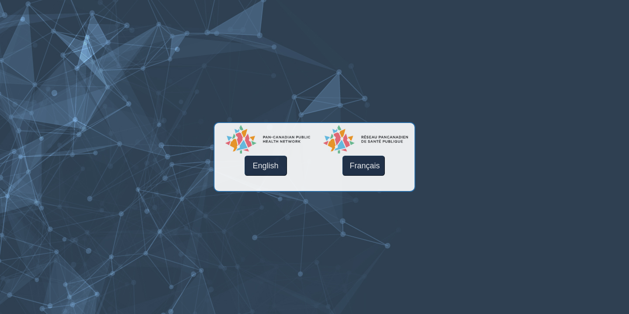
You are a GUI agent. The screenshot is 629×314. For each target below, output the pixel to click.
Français (365, 165)
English (265, 165)
